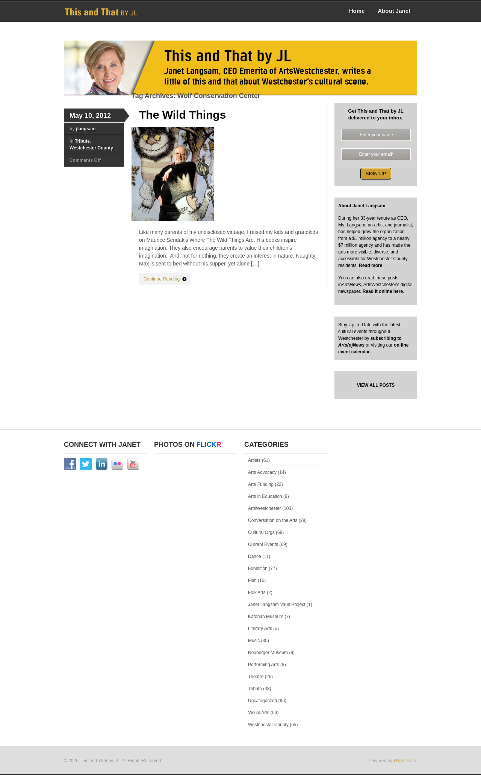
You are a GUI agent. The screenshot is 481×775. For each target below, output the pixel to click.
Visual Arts (258, 712)
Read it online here (383, 291)
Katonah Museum (265, 616)
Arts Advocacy (262, 472)
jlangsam (85, 128)
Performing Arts (263, 664)
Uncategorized (262, 700)
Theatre (255, 676)
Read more (370, 265)
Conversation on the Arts (272, 520)
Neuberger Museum (268, 652)
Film (252, 580)
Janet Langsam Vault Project (277, 604)
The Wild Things (182, 115)
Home (357, 11)
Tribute (82, 141)
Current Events (263, 544)
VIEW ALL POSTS (376, 385)
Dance (254, 556)
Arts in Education (265, 496)
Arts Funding (261, 484)
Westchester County (91, 148)
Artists (254, 460)
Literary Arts (260, 628)
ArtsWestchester (264, 508)
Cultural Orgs (261, 532)
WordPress (405, 760)
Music (254, 640)
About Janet (394, 11)
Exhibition (258, 568)
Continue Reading (162, 279)
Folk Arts (257, 592)
